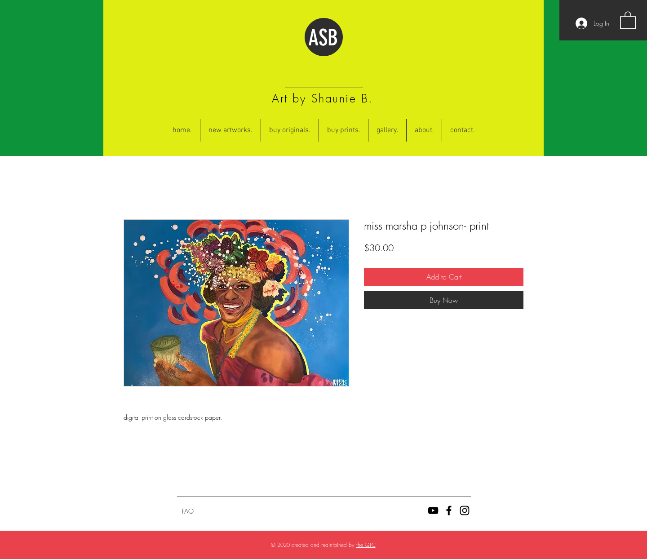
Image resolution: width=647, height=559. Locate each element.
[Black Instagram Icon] (464, 510)
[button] (628, 19)
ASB (323, 37)
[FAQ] (188, 511)
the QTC (366, 545)
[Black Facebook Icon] (449, 510)
